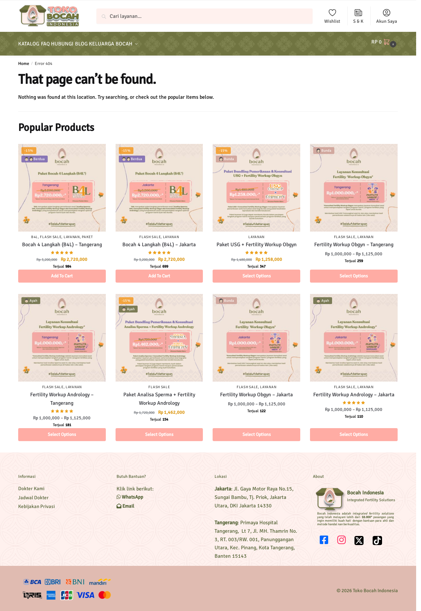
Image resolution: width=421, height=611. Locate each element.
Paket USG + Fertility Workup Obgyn (257, 240)
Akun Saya (386, 16)
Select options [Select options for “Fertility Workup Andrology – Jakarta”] (354, 430)
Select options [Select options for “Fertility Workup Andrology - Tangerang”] (62, 430)
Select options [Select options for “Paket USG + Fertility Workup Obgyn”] (256, 272)
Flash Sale (50, 233)
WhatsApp (130, 493)
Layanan (72, 233)
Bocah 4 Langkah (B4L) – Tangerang (62, 240)
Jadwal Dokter (33, 494)
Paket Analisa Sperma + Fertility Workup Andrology (159, 395)
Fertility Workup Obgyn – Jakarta (256, 391)
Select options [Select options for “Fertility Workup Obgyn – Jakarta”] (256, 430)
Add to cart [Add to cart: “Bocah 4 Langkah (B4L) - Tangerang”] (62, 272)
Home (23, 59)
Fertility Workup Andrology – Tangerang (61, 395)
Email (125, 502)
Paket (87, 233)
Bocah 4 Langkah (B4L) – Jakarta (159, 240)
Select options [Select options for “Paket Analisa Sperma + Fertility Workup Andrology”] (159, 430)
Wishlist (332, 16)
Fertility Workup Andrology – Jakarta (353, 391)
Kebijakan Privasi (36, 502)
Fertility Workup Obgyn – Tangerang (353, 240)
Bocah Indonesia (365, 489)
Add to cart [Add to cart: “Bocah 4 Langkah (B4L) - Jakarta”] (159, 272)
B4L (34, 233)
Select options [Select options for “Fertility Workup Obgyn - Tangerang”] (354, 272)
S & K (358, 16)
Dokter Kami (31, 485)
